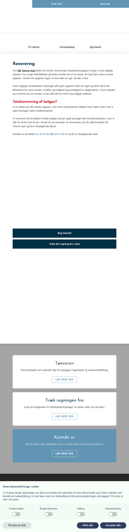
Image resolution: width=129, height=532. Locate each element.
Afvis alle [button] (87, 525)
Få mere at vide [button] (17, 525)
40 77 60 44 (61, 134)
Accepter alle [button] (113, 525)
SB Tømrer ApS (26, 70)
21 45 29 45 (42, 134)
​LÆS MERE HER (65, 379)
